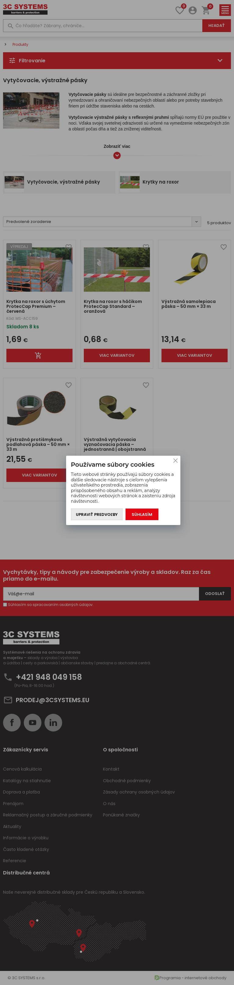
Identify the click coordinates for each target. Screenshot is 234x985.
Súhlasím (142, 514)
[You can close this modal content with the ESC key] (117, 492)
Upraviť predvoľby (97, 514)
